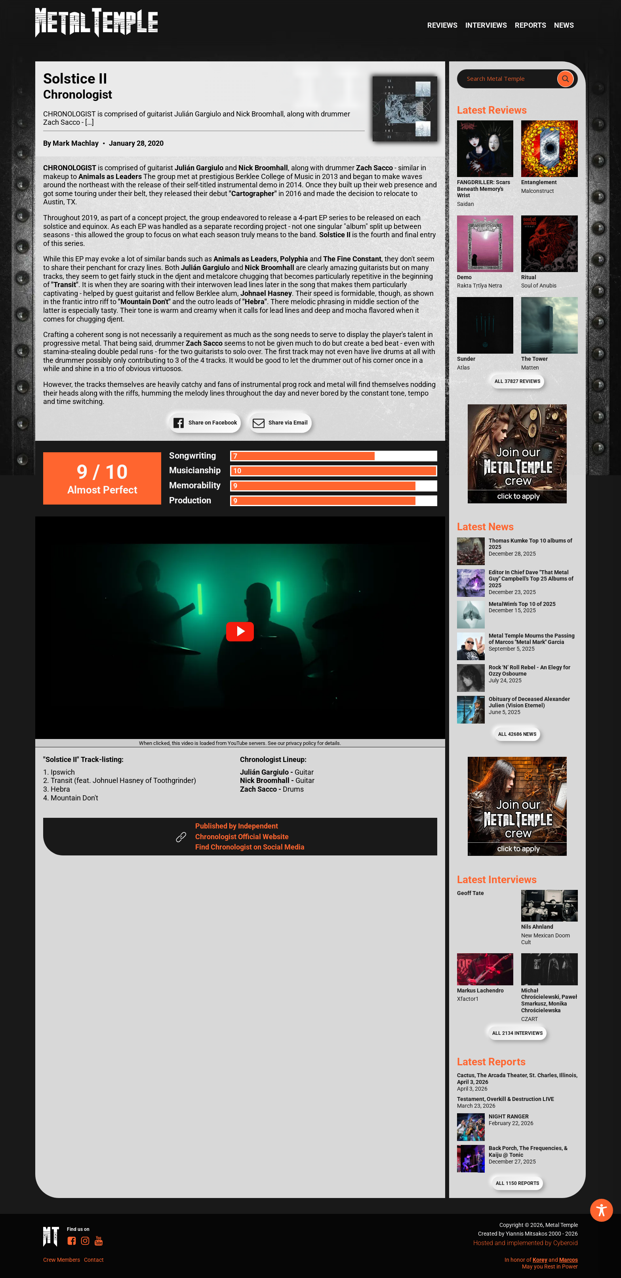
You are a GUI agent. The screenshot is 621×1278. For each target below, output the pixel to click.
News (564, 25)
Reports (530, 25)
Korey (540, 1260)
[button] (240, 632)
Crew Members (61, 1260)
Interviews (486, 25)
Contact (94, 1260)
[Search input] (509, 78)
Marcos (568, 1260)
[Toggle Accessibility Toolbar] (601, 1210)
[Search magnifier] (565, 78)
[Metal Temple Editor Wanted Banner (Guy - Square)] (517, 853)
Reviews (442, 25)
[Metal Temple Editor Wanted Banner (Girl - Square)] (517, 501)
